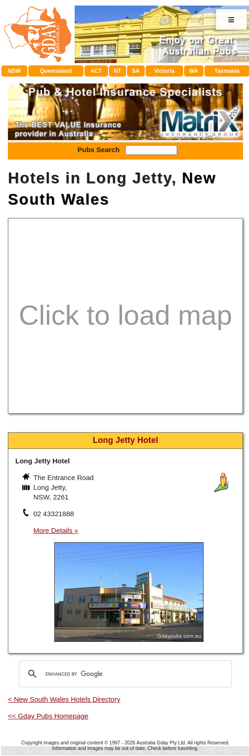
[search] (124, 673)
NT (117, 71)
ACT (96, 71)
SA (136, 71)
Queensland (56, 71)
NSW (14, 71)
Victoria (164, 71)
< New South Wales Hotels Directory (64, 699)
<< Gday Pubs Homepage (48, 716)
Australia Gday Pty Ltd (160, 742)
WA (193, 71)
